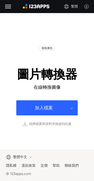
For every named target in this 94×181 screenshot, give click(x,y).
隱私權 (11, 165)
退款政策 (29, 165)
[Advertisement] (47, 33)
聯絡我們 (72, 165)
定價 (44, 165)
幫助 (56, 165)
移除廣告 (47, 48)
